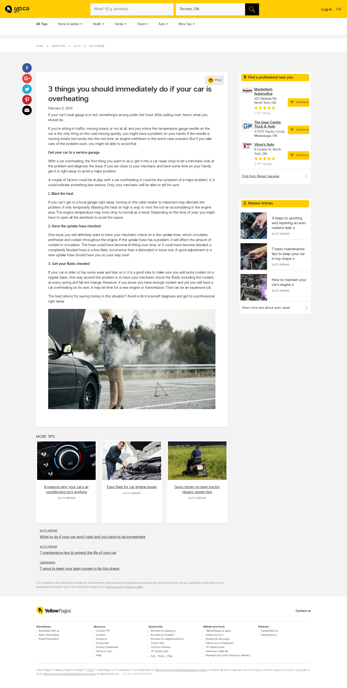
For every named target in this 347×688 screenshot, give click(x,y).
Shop (161, 656)
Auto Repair (96, 46)
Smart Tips (59, 46)
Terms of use (104, 651)
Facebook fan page (217, 639)
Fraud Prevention (49, 639)
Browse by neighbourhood (167, 639)
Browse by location (162, 635)
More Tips (185, 24)
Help (98, 655)
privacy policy (135, 587)
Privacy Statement (107, 647)
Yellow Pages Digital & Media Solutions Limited (180, 670)
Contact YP (103, 630)
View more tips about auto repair (266, 308)
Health (97, 24)
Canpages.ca (268, 635)
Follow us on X (214, 635)
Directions (298, 102)
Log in (326, 10)
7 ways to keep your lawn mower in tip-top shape (79, 569)
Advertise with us (49, 630)
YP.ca (90, 670)
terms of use (114, 587)
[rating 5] (264, 109)
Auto (162, 24)
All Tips (41, 24)
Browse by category (163, 630)
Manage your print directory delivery (228, 655)
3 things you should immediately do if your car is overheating (130, 94)
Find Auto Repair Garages (275, 176)
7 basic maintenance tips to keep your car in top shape (288, 254)
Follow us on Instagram (220, 643)
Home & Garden (68, 24)
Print (215, 80)
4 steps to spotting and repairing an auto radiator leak (289, 223)
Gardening (47, 562)
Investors (101, 639)
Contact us (303, 611)
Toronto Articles (160, 647)
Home (39, 46)
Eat (153, 656)
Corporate (102, 643)
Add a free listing (49, 635)
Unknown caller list (217, 651)
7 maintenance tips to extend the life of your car (78, 553)
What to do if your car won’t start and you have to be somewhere (92, 537)
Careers (100, 635)
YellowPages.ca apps (218, 630)
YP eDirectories (215, 647)
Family (119, 24)
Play (170, 656)
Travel (141, 24)
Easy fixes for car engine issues (132, 487)
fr (339, 10)
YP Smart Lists (159, 651)
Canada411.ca (269, 630)
